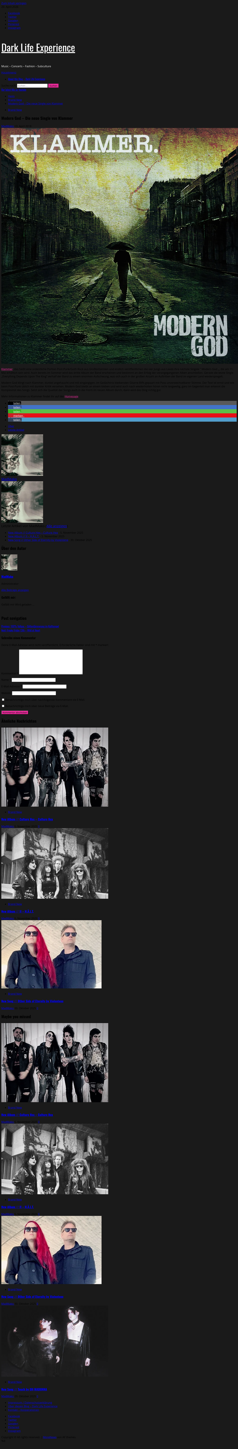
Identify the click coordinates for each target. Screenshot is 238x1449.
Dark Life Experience (38, 47)
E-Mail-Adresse (11, 686)
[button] (8, 72)
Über (11, 426)
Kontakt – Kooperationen (23, 1410)
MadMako (8, 126)
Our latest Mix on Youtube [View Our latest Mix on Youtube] (13, 90)
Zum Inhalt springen (13, 3)
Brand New (15, 110)
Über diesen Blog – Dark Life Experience (32, 1406)
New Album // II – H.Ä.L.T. (23, 536)
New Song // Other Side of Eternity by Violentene (38, 540)
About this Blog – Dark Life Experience (26, 79)
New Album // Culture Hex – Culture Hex (33, 532)
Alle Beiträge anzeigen (15, 590)
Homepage (71, 396)
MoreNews (50, 1437)
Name (6, 680)
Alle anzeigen (56, 526)
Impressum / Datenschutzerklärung (30, 1402)
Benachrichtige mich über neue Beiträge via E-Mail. (36, 706)
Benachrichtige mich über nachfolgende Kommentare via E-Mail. (45, 700)
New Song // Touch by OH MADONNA (24, 1389)
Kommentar (9, 673)
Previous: (30, 626)
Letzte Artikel (16, 430)
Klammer (7, 369)
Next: (20, 630)
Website (6, 693)
